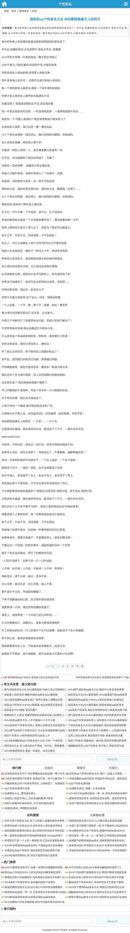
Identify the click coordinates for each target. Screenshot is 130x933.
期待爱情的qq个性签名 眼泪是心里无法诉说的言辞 (33, 677)
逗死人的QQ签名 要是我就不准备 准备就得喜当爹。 (96, 735)
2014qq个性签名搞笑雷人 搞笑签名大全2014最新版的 (97, 720)
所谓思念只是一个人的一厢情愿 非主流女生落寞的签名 (34, 840)
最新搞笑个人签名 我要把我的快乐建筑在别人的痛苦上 (34, 715)
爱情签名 (24, 11)
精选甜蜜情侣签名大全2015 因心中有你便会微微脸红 (34, 887)
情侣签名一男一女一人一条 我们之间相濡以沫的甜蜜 (98, 835)
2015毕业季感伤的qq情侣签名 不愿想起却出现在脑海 (33, 845)
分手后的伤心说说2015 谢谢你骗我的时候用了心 (95, 867)
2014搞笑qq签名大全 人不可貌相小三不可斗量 (29, 720)
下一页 (80, 666)
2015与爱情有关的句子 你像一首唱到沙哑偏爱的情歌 (34, 867)
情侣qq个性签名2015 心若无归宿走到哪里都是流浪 (33, 872)
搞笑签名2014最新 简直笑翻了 (21, 709)
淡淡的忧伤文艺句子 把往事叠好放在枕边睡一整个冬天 (35, 773)
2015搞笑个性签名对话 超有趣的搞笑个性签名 (30, 882)
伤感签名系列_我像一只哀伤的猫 (87, 788)
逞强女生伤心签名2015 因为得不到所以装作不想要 (96, 877)
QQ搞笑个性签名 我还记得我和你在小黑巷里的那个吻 (97, 709)
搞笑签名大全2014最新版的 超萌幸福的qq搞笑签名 (96, 704)
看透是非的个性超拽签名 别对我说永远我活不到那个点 (35, 877)
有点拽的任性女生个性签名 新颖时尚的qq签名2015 (97, 830)
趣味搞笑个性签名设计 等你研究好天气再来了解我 (96, 882)
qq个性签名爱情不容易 (17, 788)
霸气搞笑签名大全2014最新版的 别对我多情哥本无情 (97, 715)
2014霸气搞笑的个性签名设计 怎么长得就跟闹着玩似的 (34, 730)
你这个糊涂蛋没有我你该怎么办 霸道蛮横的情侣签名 (98, 803)
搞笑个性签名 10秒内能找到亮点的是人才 (27, 735)
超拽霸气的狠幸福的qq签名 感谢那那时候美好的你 (96, 840)
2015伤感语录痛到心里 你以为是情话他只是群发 (31, 855)
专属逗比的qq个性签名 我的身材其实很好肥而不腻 (32, 850)
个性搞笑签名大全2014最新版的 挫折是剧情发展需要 (97, 725)
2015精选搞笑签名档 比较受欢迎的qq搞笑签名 (30, 897)
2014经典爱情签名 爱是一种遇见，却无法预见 (29, 750)
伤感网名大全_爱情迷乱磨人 (20, 793)
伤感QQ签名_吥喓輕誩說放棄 (21, 808)
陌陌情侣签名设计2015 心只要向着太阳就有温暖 (95, 820)
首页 (13, 11)
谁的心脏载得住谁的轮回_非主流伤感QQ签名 (29, 803)
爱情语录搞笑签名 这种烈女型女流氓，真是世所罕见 (98, 798)
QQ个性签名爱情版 (79, 783)
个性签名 (65, 4)
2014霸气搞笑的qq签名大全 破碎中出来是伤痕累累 (96, 689)
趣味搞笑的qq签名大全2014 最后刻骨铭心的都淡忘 (96, 699)
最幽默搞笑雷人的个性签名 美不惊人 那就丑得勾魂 (96, 745)
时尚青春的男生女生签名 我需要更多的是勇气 (99, 677)
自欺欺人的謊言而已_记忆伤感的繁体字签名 (29, 798)
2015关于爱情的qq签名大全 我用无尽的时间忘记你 (96, 887)
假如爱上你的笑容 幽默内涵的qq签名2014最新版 (31, 694)
